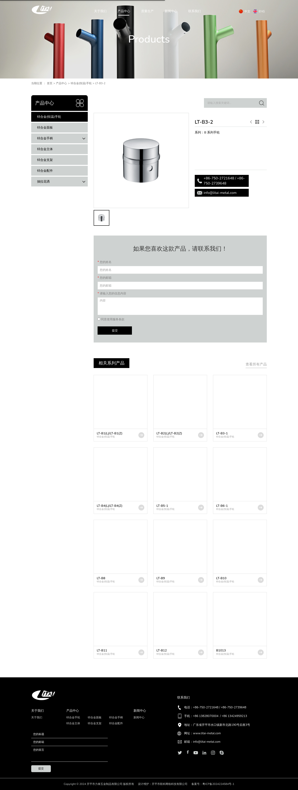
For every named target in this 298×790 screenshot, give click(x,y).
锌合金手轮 (73, 717)
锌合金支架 (45, 160)
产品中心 (124, 11)
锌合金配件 (45, 171)
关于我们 (100, 11)
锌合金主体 (45, 149)
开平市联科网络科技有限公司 (169, 784)
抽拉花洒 (62, 181)
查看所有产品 (256, 364)
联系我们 (194, 11)
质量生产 (147, 11)
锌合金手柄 (62, 138)
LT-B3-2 (100, 83)
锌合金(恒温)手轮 (81, 83)
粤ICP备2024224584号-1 (218, 784)
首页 (49, 83)
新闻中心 (171, 11)
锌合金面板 (45, 127)
